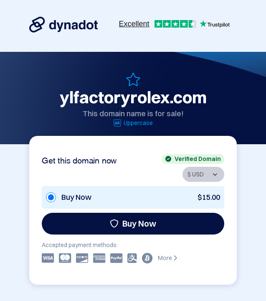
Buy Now (133, 223)
